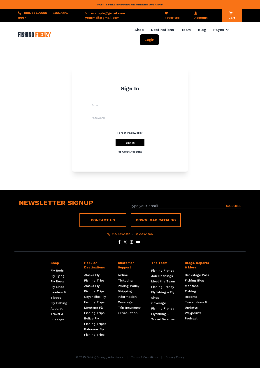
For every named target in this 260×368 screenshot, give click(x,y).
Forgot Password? (130, 132)
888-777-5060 (35, 13)
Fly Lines (57, 287)
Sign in (130, 142)
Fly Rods (57, 270)
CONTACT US (103, 220)
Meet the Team (163, 281)
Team (186, 30)
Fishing (34, 35)
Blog (202, 30)
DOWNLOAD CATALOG (156, 220)
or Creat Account (130, 151)
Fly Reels (57, 281)
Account (200, 15)
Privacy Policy (175, 357)
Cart (231, 15)
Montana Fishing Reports (192, 291)
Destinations (162, 30)
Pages (218, 30)
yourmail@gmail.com (102, 17)
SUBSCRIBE (233, 205)
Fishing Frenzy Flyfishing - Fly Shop (162, 292)
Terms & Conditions (144, 357)
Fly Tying (58, 276)
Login (149, 39)
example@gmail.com (108, 13)
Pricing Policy (128, 286)
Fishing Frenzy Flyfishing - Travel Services (163, 314)
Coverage (125, 302)
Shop (139, 30)
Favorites (172, 15)
